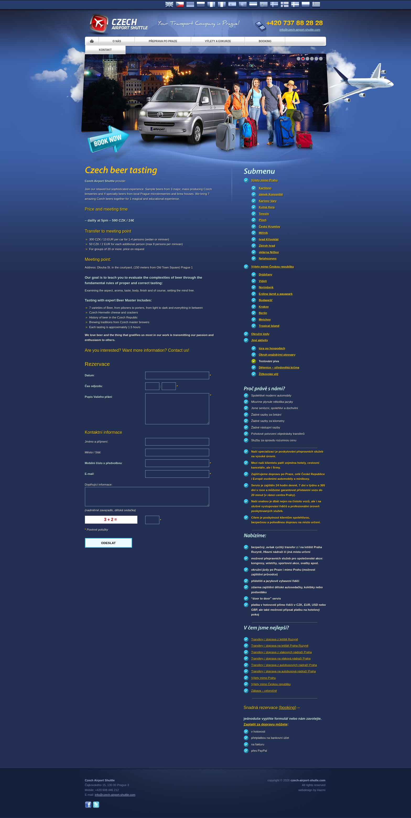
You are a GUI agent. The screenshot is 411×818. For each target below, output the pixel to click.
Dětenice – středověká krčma (279, 367)
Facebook (88, 804)
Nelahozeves (268, 258)
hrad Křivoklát (269, 239)
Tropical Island (269, 325)
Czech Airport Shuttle (118, 23)
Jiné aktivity (259, 340)
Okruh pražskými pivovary (277, 354)
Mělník (263, 232)
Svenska (274, 4)
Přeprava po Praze (163, 41)
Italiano (222, 4)
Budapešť (266, 300)
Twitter (96, 804)
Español (232, 4)
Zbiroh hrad (267, 245)
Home (92, 41)
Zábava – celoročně (264, 690)
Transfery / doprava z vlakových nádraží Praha (281, 652)
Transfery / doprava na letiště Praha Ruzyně (280, 645)
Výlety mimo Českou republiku (272, 266)
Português (243, 4)
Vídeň (263, 281)
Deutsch (190, 4)
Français (211, 4)
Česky (180, 4)
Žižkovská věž (269, 374)
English (169, 4)
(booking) (287, 707)
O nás (117, 41)
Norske (263, 4)
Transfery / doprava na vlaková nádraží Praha (281, 658)
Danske (295, 4)
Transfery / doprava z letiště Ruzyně (274, 639)
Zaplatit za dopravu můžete (266, 724)
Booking (265, 41)
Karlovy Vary (268, 200)
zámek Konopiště (271, 194)
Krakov (264, 306)
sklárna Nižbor (269, 252)
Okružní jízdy (260, 334)
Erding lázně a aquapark (276, 293)
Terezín (264, 213)
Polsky (305, 4)
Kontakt (105, 49)
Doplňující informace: (98, 484)
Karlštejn (265, 188)
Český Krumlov (269, 226)
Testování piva (269, 361)
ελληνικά (316, 4)
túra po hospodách (272, 348)
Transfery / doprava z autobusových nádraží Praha (284, 665)
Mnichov (265, 319)
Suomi (284, 4)
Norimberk (266, 287)
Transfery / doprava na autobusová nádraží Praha (283, 671)
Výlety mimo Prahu (264, 180)
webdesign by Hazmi (311, 790)
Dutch (253, 4)
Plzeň (263, 220)
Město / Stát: (93, 452)
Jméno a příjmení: (97, 441)
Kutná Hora (267, 207)
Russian (201, 4)
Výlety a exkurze (218, 41)
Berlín (263, 313)
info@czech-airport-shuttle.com (300, 29)
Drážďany (266, 274)
